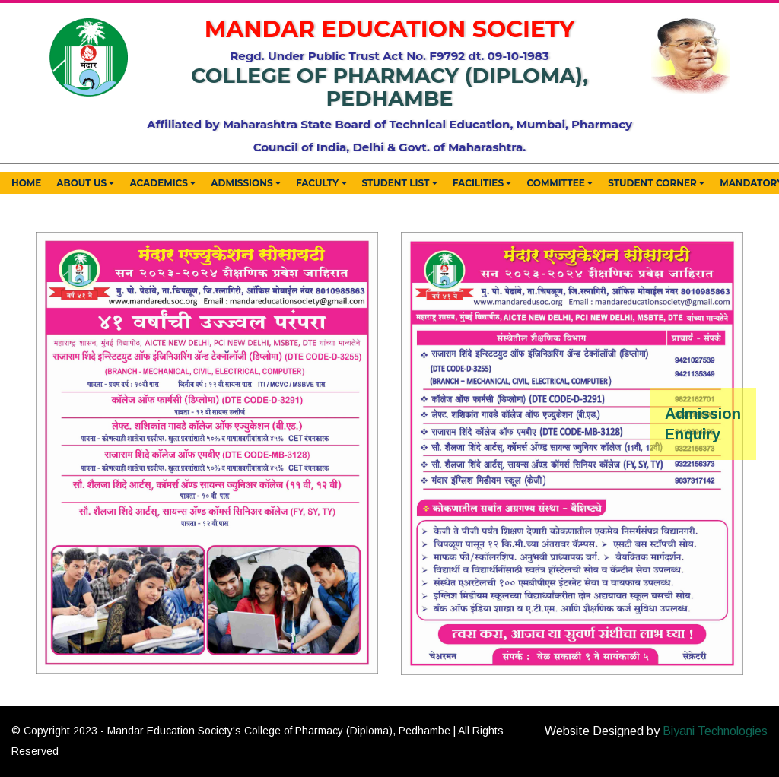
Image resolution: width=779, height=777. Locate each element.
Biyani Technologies (715, 731)
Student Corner (656, 183)
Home (26, 183)
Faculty (321, 183)
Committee (559, 183)
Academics (162, 183)
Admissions (246, 183)
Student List (399, 183)
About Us (85, 183)
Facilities (482, 183)
